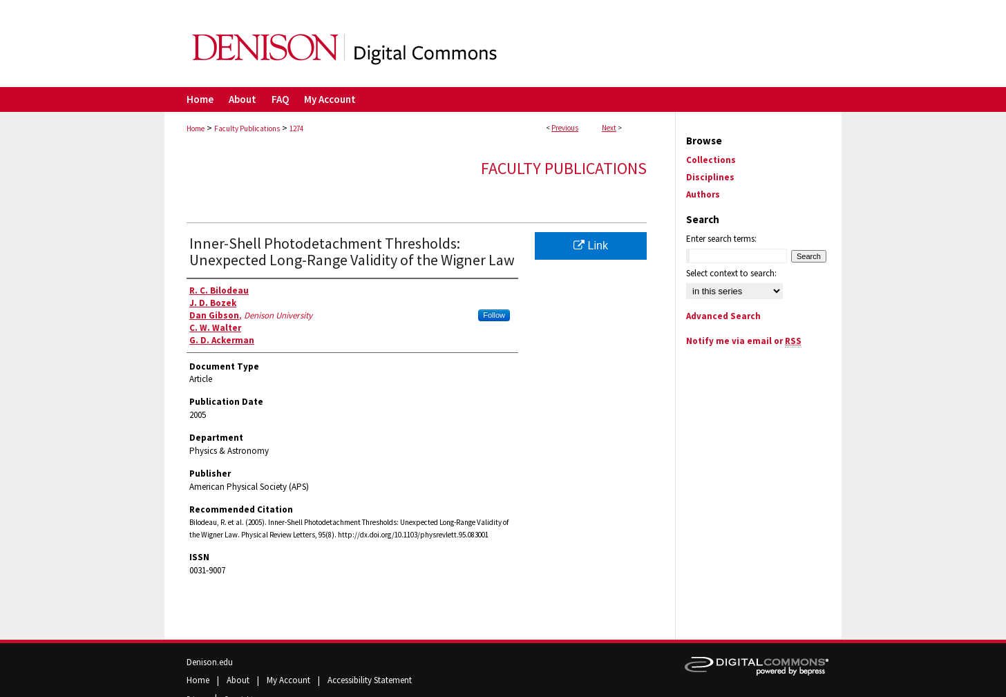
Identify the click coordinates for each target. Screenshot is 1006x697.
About (239, 680)
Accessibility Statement (370, 680)
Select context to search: (731, 273)
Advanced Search (723, 316)
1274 (296, 128)
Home (196, 128)
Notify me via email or (743, 341)
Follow (494, 315)
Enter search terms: (721, 239)
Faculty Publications (247, 128)
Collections (711, 160)
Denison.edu (210, 662)
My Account (289, 680)
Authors (703, 194)
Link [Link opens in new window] (590, 245)
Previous (564, 128)
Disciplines (710, 177)
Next (609, 128)
